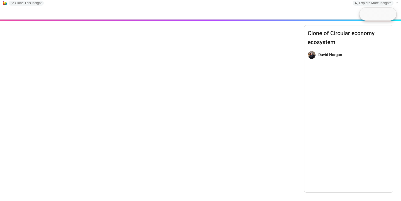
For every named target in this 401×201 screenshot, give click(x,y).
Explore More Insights (373, 3)
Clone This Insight (26, 3)
